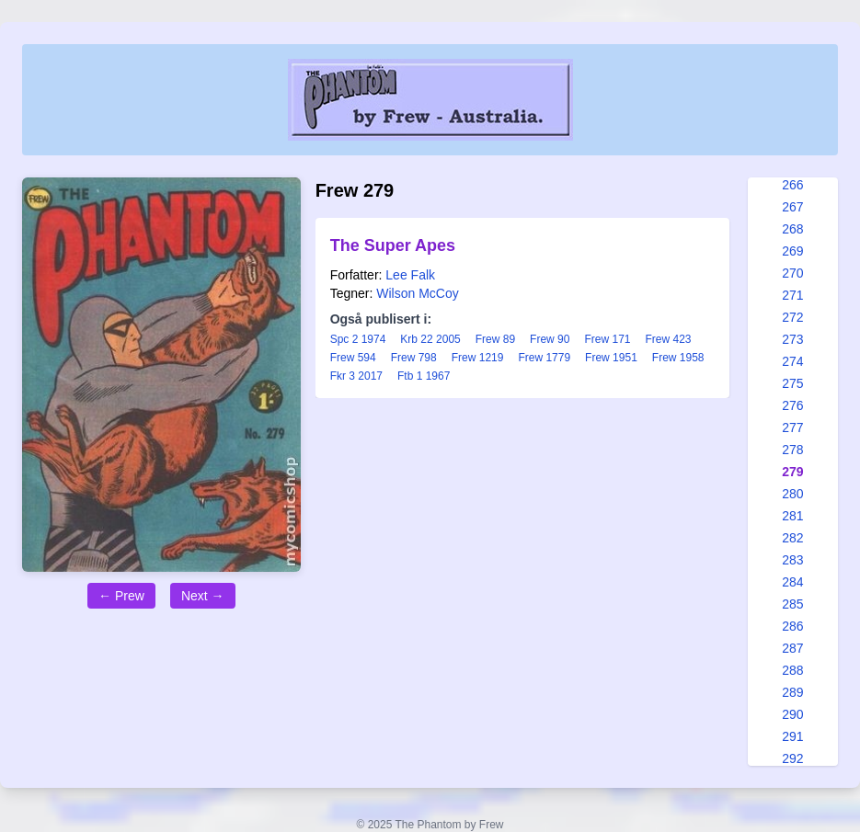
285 (792, 604)
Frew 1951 (611, 357)
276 (792, 405)
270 (792, 273)
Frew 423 (669, 339)
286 (792, 626)
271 (792, 295)
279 (792, 471)
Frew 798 (414, 357)
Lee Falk (410, 275)
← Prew (121, 595)
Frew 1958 (678, 357)
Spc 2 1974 (358, 339)
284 (792, 582)
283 (792, 560)
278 (792, 449)
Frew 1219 (478, 357)
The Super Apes (392, 245)
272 (792, 317)
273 (792, 339)
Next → (202, 595)
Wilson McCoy (417, 293)
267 (792, 206)
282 (792, 537)
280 (792, 493)
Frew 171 (607, 339)
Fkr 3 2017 (356, 376)
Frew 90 (549, 339)
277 (792, 427)
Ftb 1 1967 (423, 376)
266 (792, 184)
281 (792, 515)
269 (792, 251)
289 (792, 692)
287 (792, 648)
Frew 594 (353, 357)
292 (792, 758)
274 (792, 361)
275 (792, 383)
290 (792, 714)
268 (792, 229)
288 (792, 670)
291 (792, 736)
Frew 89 (495, 339)
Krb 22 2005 (430, 339)
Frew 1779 (544, 357)
